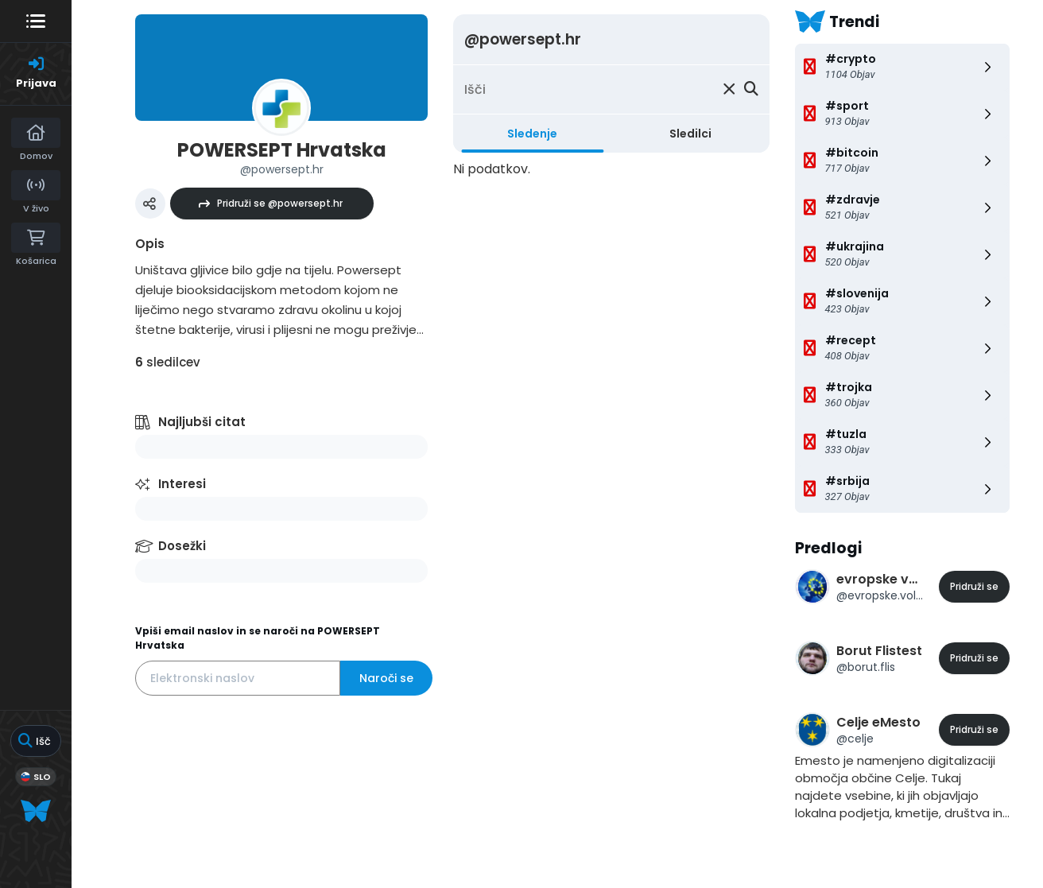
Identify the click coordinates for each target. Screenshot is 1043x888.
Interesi (182, 483)
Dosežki (182, 545)
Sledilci (690, 134)
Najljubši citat (202, 421)
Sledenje (532, 134)
